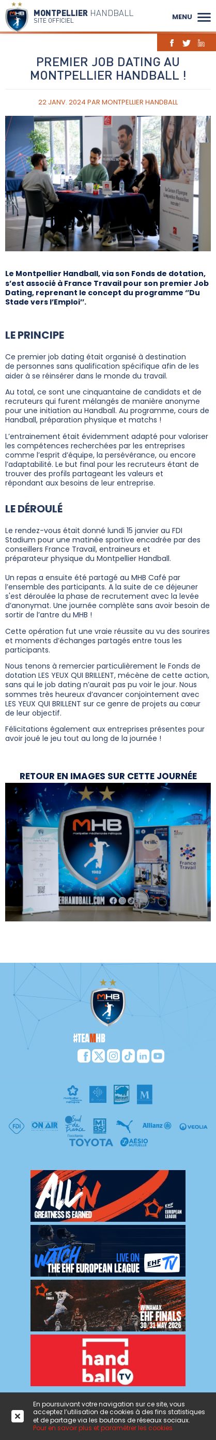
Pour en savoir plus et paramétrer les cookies (103, 1427)
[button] (204, 16)
